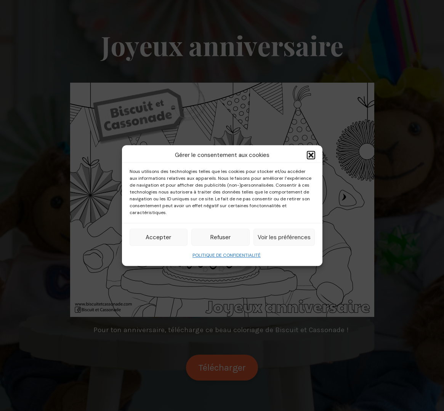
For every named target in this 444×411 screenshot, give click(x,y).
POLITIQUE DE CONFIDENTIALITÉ (226, 255)
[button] (311, 155)
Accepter (158, 237)
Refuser (220, 237)
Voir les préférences (284, 237)
